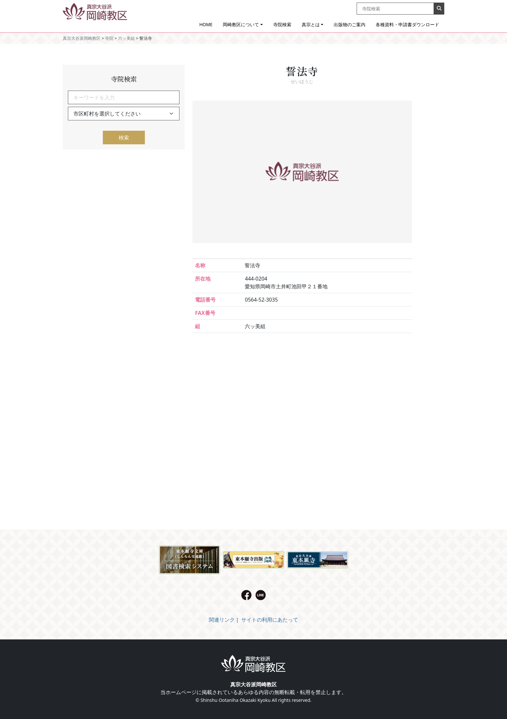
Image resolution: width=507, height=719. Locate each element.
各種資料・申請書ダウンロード (407, 24)
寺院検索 (282, 24)
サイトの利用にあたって (269, 619)
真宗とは (311, 24)
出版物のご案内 (349, 24)
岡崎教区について (241, 24)
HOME (206, 24)
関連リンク (222, 619)
